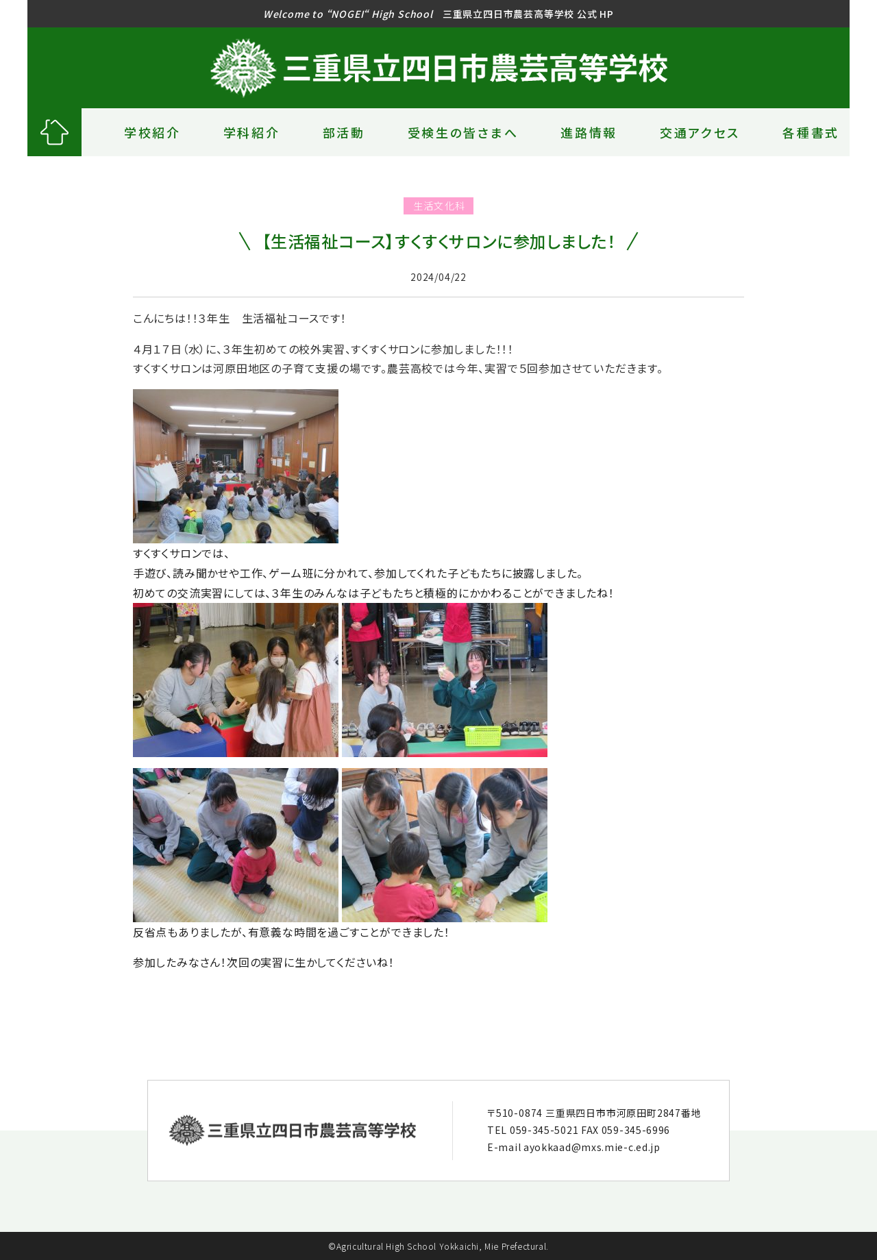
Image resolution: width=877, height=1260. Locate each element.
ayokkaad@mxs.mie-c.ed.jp (591, 1147)
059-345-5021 (544, 1130)
